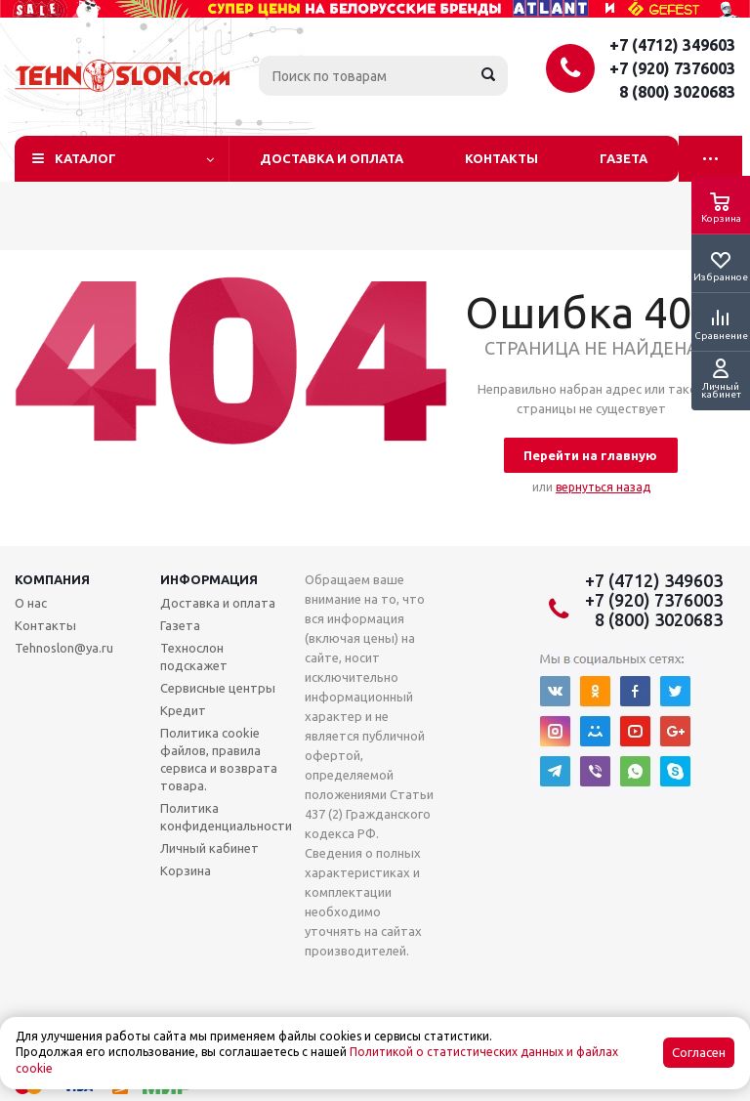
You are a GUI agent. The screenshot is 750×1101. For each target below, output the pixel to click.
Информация (209, 579)
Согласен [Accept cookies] (699, 1052)
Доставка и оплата (331, 158)
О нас (31, 603)
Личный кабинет (209, 848)
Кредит (183, 710)
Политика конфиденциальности (226, 816)
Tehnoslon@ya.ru (64, 648)
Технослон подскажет (194, 656)
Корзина (185, 870)
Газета (623, 158)
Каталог (85, 158)
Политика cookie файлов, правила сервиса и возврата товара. (218, 759)
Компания (52, 579)
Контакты (501, 158)
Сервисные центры (217, 688)
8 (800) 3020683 (677, 92)
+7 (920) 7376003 (672, 68)
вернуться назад (603, 487)
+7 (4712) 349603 (672, 45)
